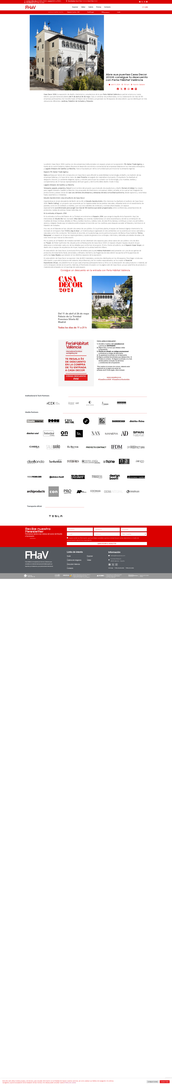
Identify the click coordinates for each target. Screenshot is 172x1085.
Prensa (98, 7)
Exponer (75, 7)
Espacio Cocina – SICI (73, 12)
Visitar (83, 7)
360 (105, 12)
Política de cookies (70, 1082)
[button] (117, 88)
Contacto (107, 7)
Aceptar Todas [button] (164, 1081)
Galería (90, 7)
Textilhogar (90, 12)
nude (118, 12)
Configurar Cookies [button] (153, 1081)
